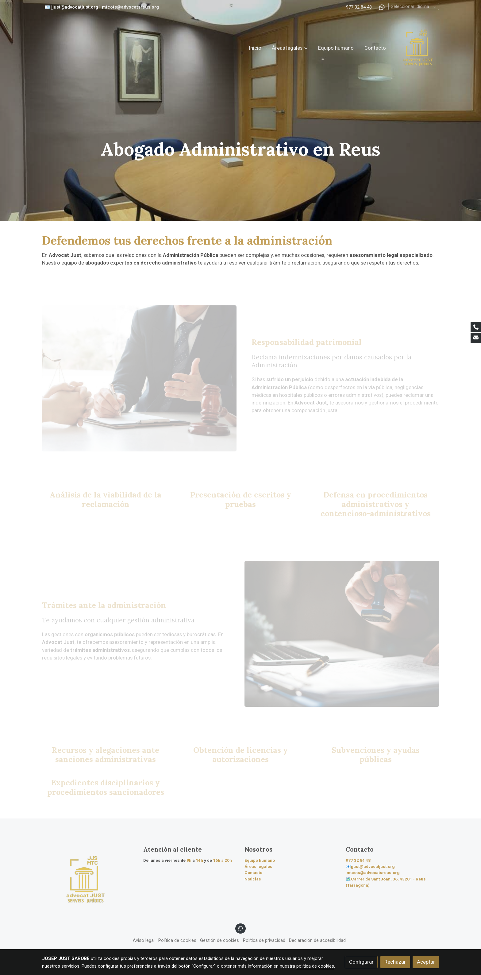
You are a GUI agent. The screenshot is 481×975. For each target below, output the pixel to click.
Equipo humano (259, 860)
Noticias (252, 879)
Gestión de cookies (219, 940)
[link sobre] (89, 879)
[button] (290, 48)
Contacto (253, 872)
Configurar (361, 962)
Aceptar (426, 962)
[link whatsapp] (382, 7)
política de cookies (315, 966)
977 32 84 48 (359, 7)
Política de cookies (177, 940)
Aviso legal (144, 940)
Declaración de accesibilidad (317, 940)
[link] (417, 47)
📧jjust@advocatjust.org (370, 866)
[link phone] (476, 327)
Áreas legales (258, 866)
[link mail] (476, 338)
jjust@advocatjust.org (74, 7)
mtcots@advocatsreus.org (130, 7)
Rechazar (395, 962)
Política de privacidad (264, 940)
